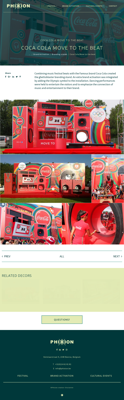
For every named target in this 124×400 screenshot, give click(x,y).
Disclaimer (69, 387)
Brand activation (62, 376)
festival (22, 376)
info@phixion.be (63, 368)
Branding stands (59, 54)
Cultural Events (101, 376)
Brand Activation (41, 54)
